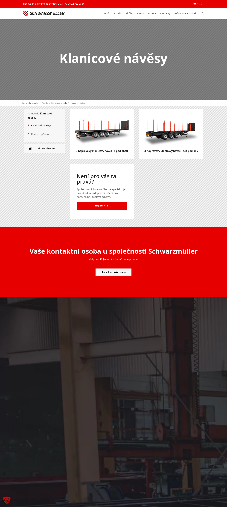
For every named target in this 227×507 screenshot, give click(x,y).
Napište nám (101, 205)
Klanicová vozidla (59, 103)
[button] (7, 500)
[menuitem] (198, 4)
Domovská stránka (30, 103)
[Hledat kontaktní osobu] (113, 272)
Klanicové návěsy (77, 103)
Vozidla (45, 103)
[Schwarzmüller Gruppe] (44, 13)
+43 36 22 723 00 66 (74, 3)
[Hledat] (203, 13)
